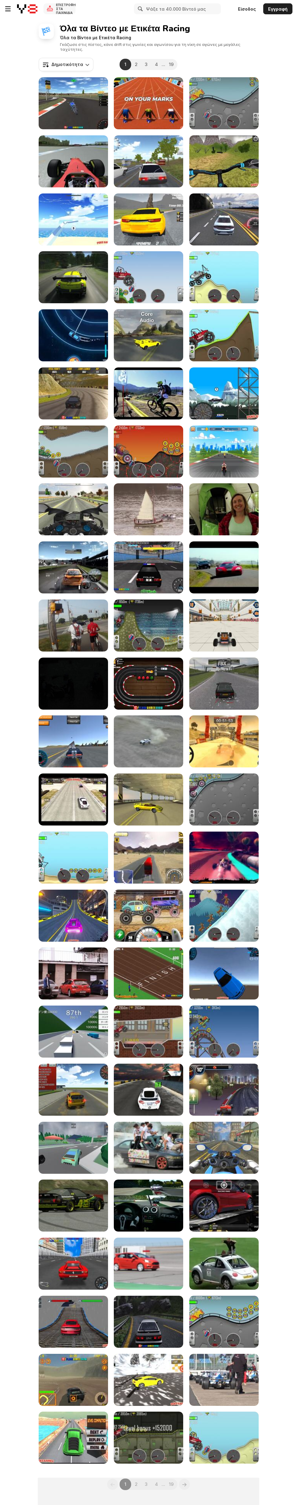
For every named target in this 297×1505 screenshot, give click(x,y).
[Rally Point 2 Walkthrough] (224, 741)
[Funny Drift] (148, 1148)
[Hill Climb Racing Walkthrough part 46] (148, 277)
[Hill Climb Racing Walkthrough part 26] (148, 1438)
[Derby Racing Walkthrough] (148, 973)
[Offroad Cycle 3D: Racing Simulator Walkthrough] (224, 161)
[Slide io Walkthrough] (73, 219)
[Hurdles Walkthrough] (148, 103)
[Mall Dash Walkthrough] (224, 626)
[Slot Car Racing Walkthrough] (148, 684)
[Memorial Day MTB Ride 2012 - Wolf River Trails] (73, 626)
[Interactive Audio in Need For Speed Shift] (73, 567)
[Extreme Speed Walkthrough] (73, 335)
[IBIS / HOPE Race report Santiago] (148, 393)
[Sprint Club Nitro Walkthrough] (224, 1090)
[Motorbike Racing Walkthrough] (73, 103)
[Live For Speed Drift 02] (73, 1206)
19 (171, 64)
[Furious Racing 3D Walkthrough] (73, 799)
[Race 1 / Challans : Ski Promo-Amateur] (73, 684)
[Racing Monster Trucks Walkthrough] (148, 916)
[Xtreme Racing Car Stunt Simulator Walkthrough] (73, 1322)
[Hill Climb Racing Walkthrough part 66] (224, 1438)
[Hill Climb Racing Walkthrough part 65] (73, 452)
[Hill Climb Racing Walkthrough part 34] (148, 1032)
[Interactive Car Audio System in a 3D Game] (148, 799)
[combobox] (66, 64)
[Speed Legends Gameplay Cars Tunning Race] (224, 1206)
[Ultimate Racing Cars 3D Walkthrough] (73, 1148)
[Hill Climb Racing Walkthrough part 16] (224, 916)
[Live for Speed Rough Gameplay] (224, 684)
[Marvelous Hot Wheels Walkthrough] (73, 1438)
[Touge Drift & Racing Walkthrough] (148, 1322)
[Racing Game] (73, 277)
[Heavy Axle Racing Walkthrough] (148, 858)
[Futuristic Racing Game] (224, 858)
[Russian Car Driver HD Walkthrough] (148, 161)
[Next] (184, 1484)
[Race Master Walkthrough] (148, 219)
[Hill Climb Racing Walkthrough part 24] (224, 335)
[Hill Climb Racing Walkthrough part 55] (224, 1322)
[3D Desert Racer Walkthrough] (73, 1090)
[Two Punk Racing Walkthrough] (73, 916)
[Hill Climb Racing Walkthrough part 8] (224, 277)
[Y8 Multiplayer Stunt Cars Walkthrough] (73, 741)
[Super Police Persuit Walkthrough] (148, 567)
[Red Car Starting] (148, 1264)
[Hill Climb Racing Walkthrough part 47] (224, 103)
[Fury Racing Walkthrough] (73, 1380)
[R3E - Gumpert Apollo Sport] (148, 1206)
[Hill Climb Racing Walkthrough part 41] (224, 1032)
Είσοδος (247, 9)
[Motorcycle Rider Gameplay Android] (224, 1148)
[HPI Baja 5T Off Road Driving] (148, 741)
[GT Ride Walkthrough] (224, 452)
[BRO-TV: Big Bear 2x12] (224, 509)
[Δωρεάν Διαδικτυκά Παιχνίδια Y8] (27, 8)
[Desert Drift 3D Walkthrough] (224, 973)
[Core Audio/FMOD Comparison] (148, 335)
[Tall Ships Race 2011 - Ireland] (148, 509)
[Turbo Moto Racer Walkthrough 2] (73, 509)
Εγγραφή (278, 9)
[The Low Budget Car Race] (224, 1264)
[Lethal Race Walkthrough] (224, 393)
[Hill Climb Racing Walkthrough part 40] (224, 799)
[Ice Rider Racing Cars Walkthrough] (148, 1090)
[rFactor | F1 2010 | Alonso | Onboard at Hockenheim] (73, 161)
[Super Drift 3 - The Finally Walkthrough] (73, 1264)
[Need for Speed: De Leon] (224, 567)
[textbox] (66, 64)
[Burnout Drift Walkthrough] (73, 393)
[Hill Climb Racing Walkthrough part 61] (148, 452)
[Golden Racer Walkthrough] (73, 1032)
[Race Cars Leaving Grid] (224, 1380)
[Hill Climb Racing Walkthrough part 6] (73, 858)
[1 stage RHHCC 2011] (73, 973)
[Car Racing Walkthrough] (224, 219)
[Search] (139, 8)
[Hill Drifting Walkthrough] (148, 1380)
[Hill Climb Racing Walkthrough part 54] (148, 626)
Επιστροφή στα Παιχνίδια (65, 8)
